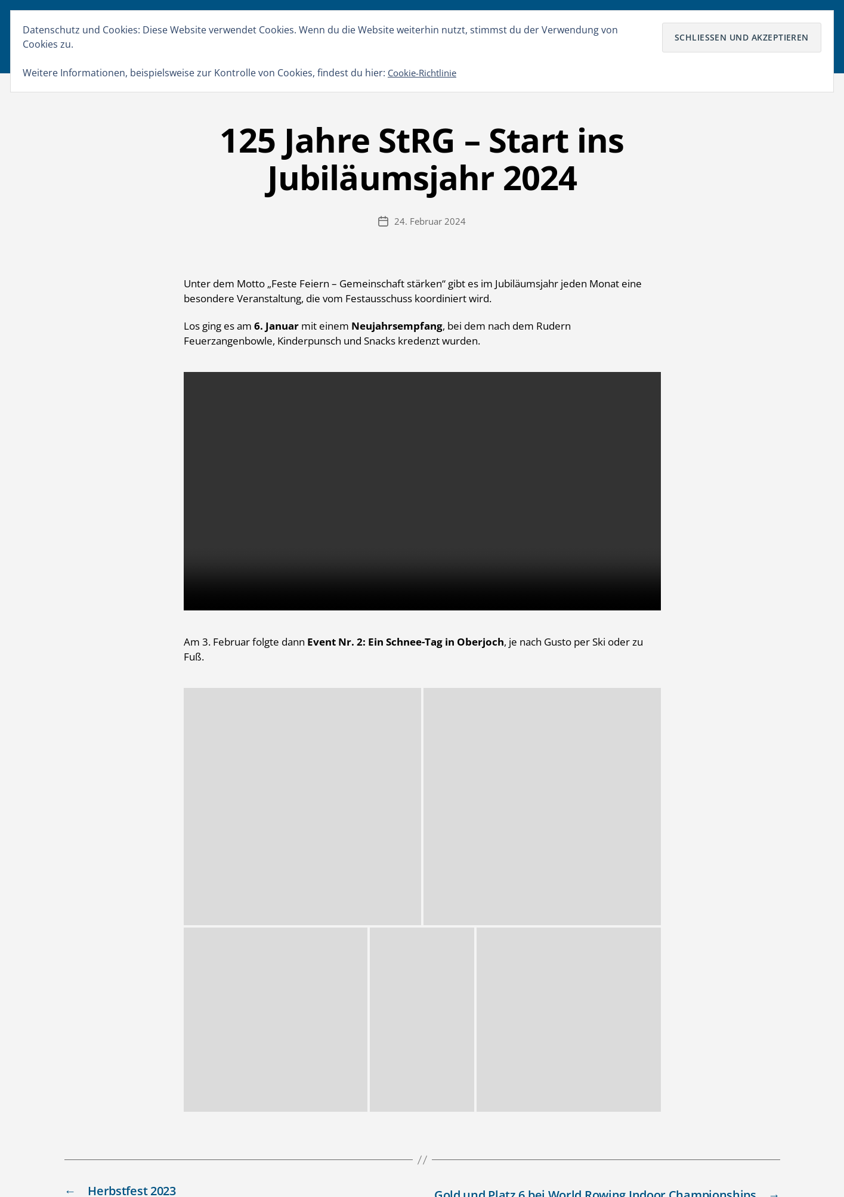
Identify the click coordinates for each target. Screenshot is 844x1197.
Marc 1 (411, 977)
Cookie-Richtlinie (425, 72)
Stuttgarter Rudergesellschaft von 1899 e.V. (201, 1164)
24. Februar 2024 (430, 230)
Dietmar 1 (418, 1038)
